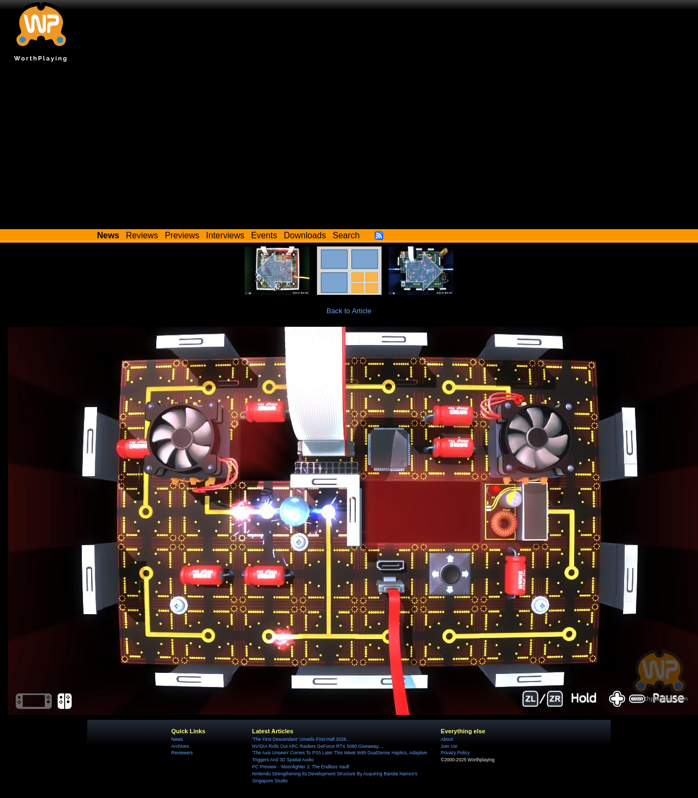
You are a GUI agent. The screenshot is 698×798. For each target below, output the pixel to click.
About (447, 739)
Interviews (225, 235)
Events (264, 235)
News (177, 739)
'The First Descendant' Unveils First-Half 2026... (301, 739)
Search (346, 235)
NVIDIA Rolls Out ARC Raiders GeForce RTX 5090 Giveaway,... (317, 746)
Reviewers (182, 752)
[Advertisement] (349, 148)
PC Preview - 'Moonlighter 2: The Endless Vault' (301, 766)
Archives (180, 746)
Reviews (142, 235)
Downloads (305, 235)
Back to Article (349, 311)
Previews (182, 235)
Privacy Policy (455, 752)
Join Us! (449, 746)
